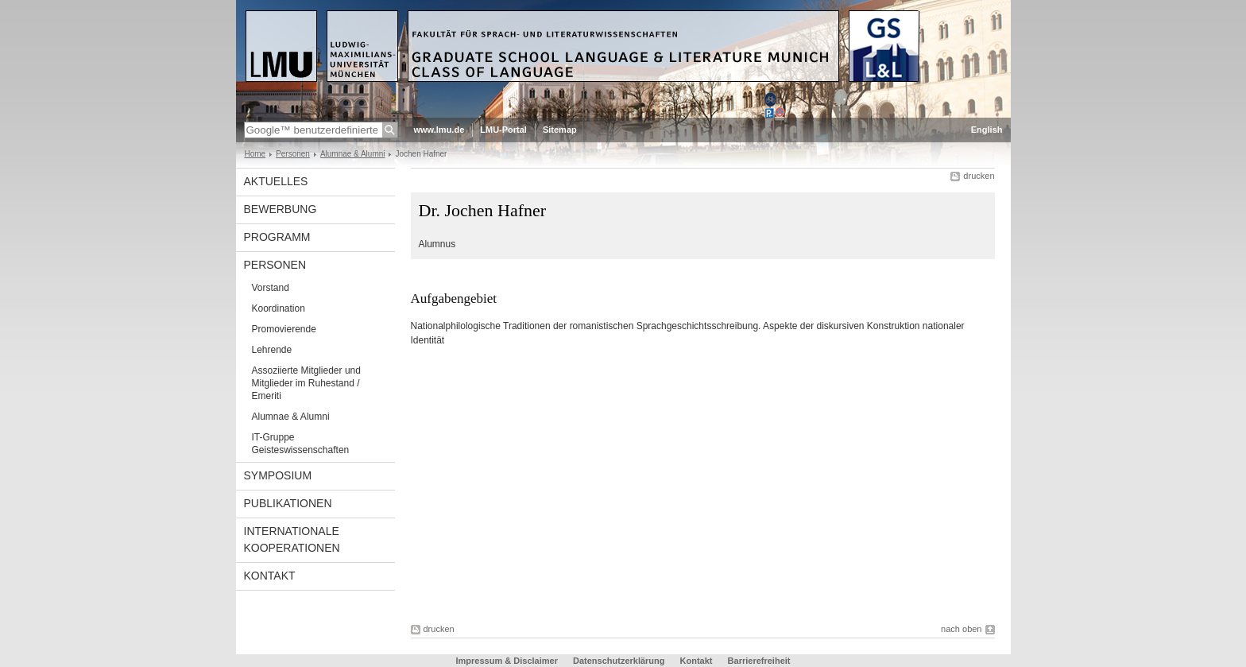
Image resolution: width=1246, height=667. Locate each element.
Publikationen (288, 503)
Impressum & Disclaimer (507, 660)
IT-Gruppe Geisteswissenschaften (301, 444)
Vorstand (270, 287)
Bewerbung (280, 209)
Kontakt (270, 575)
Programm (277, 237)
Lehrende (272, 349)
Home (255, 153)
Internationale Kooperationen (292, 539)
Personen (293, 153)
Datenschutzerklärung (619, 660)
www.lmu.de (439, 129)
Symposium (278, 475)
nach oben (961, 629)
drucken (978, 175)
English (987, 129)
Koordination (278, 308)
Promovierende (284, 329)
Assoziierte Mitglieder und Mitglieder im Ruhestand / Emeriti (306, 383)
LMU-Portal (503, 129)
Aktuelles (276, 181)
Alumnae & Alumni (352, 153)
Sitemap (560, 129)
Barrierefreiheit (759, 660)
